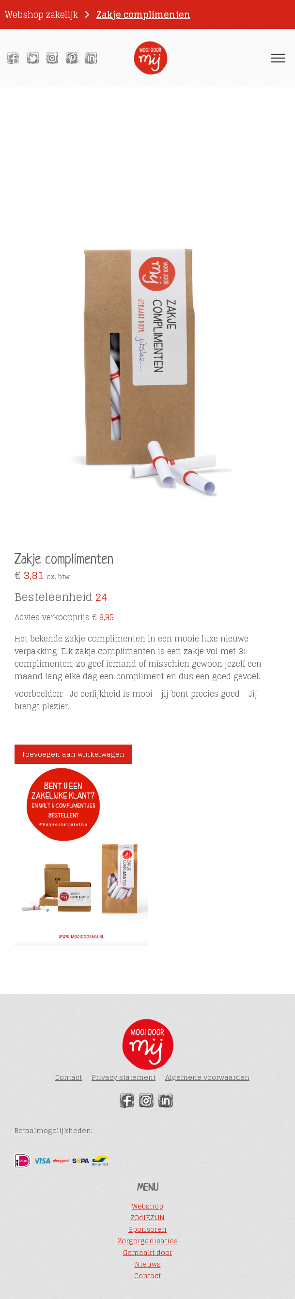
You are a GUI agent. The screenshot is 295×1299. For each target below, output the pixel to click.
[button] (278, 58)
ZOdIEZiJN (147, 1217)
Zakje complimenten (143, 14)
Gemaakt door (147, 1252)
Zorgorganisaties (148, 1241)
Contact (68, 1077)
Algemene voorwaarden (207, 1077)
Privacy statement (123, 1077)
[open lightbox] (147, 344)
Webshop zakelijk (41, 14)
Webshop (147, 1206)
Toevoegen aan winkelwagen (73, 754)
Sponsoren (147, 1229)
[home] (148, 58)
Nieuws (148, 1264)
